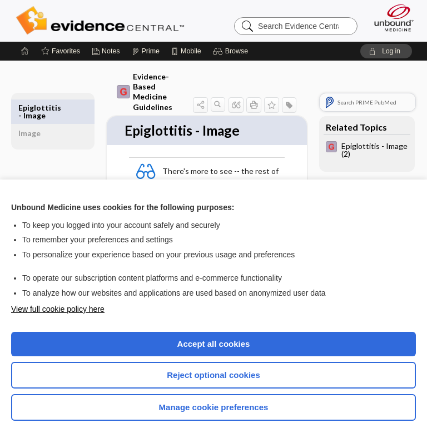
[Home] (25, 51)
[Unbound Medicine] (390, 18)
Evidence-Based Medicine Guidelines (144, 92)
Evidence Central (102, 21)
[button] (232, 51)
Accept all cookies (213, 344)
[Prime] (146, 51)
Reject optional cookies (213, 375)
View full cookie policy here (58, 309)
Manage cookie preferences (214, 407)
